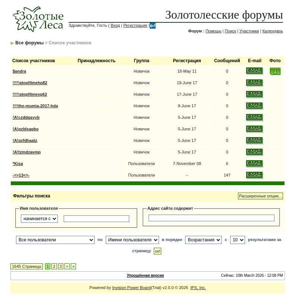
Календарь (272, 31)
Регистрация (135, 25)
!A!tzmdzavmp (27, 152)
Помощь (214, 31)
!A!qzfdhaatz (25, 140)
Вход (115, 25)
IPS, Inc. (198, 287)
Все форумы (29, 42)
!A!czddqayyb (26, 117)
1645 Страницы (26, 266)
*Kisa (18, 163)
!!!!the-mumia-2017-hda (35, 106)
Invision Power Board (131, 287)
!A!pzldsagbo (26, 129)
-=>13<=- (21, 175)
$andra (19, 71)
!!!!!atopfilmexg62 (30, 94)
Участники (249, 31)
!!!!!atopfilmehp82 (30, 82)
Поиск (230, 31)
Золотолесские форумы (224, 14)
